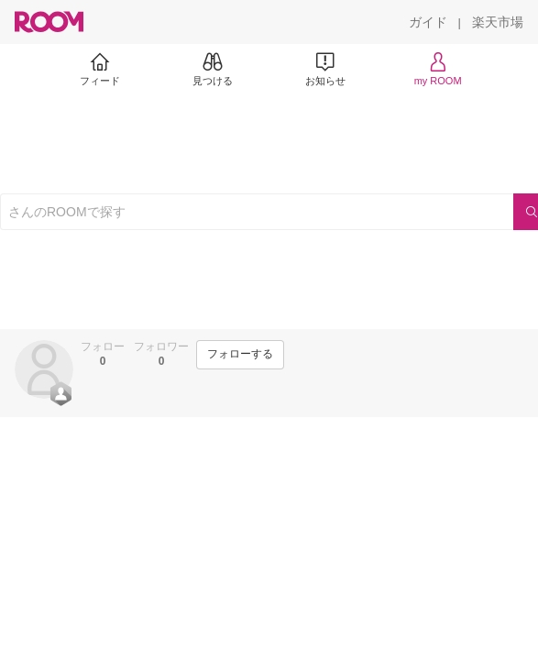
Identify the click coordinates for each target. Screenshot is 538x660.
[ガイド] (428, 22)
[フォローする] (240, 354)
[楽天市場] (497, 22)
